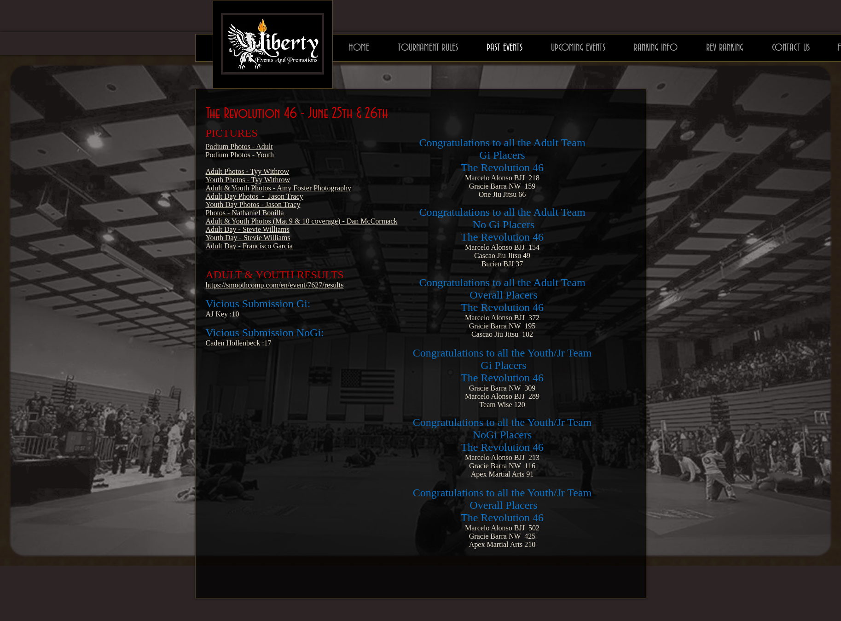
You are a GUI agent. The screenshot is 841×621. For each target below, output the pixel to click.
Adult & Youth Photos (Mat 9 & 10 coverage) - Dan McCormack (302, 221)
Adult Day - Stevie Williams (248, 229)
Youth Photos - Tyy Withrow (248, 180)
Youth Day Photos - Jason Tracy (253, 204)
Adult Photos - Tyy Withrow (248, 171)
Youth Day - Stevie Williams (248, 238)
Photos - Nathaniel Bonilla (245, 213)
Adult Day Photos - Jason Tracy (254, 196)
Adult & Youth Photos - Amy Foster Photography (278, 188)
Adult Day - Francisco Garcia (249, 246)
